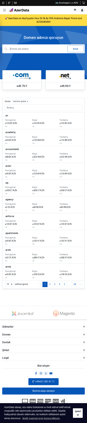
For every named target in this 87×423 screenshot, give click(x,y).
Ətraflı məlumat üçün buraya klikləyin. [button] (41, 418)
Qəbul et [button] (78, 413)
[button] (4, 10)
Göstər (8, 101)
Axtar (75, 48)
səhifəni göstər (16, 284)
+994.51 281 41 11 (44, 381)
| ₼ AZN (66, 3)
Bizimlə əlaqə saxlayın (43, 390)
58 (75, 284)
